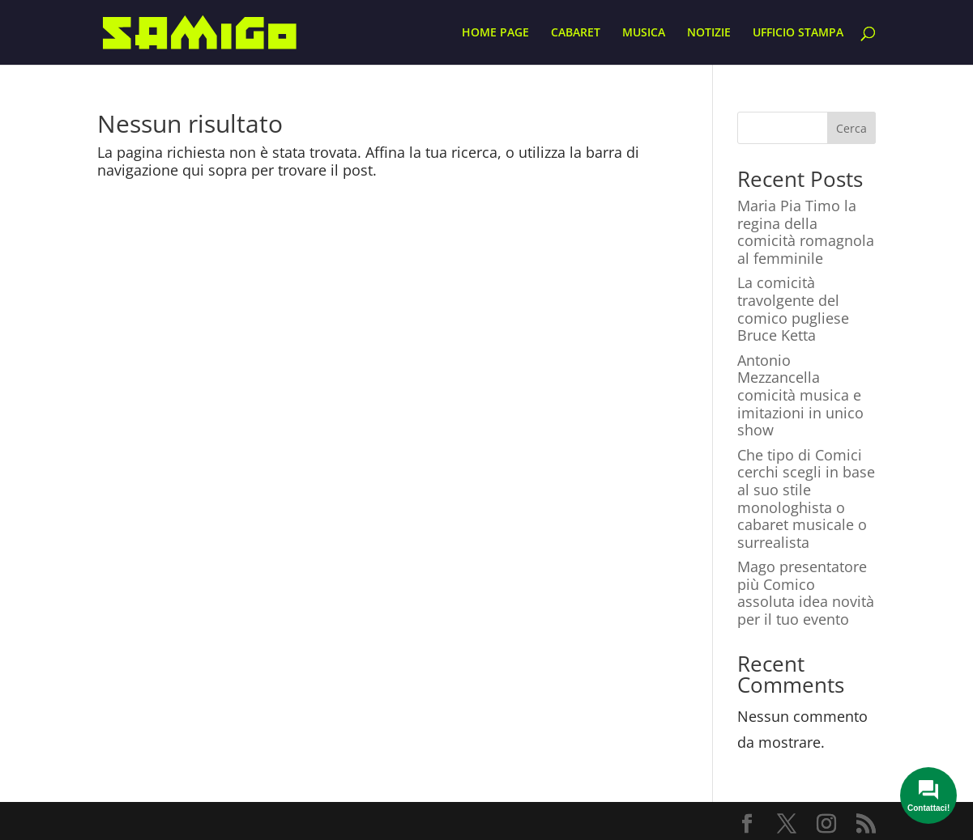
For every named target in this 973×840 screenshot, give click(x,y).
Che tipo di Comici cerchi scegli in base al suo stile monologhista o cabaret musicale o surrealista (806, 498)
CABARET (575, 33)
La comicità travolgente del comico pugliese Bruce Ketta (793, 309)
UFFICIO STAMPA (798, 33)
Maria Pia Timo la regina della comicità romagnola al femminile (805, 232)
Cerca (851, 128)
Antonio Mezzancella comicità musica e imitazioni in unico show (800, 394)
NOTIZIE (709, 33)
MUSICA (643, 33)
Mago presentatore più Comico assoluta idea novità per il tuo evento (805, 593)
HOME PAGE (495, 33)
